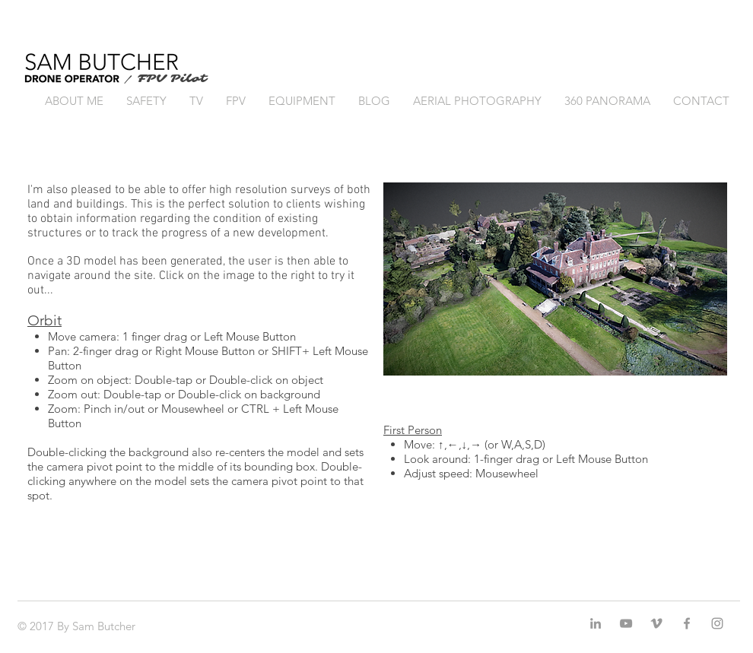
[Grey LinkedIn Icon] (595, 623)
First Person (412, 430)
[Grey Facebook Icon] (686, 623)
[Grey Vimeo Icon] (656, 623)
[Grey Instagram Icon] (717, 623)
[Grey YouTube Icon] (626, 623)
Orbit (44, 320)
